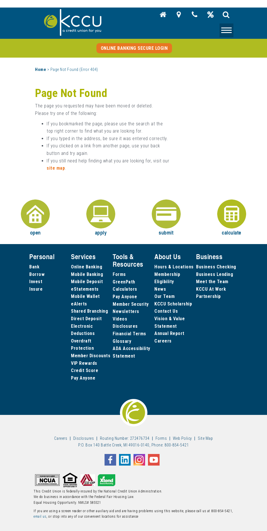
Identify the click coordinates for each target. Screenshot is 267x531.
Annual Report (169, 333)
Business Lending (214, 274)
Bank (34, 267)
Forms (119, 274)
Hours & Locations (174, 267)
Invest (35, 281)
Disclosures (125, 326)
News (160, 289)
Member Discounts (90, 355)
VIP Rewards (84, 363)
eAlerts (79, 304)
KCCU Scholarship (173, 304)
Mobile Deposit (87, 281)
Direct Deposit (86, 318)
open (35, 217)
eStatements (85, 289)
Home (40, 69)
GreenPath (124, 282)
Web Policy (182, 438)
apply (100, 217)
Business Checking (216, 267)
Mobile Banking (87, 274)
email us (40, 516)
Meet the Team (212, 281)
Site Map (205, 438)
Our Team (164, 296)
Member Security (131, 304)
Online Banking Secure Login (134, 48)
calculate (231, 217)
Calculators (125, 289)
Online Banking (86, 267)
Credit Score (84, 370)
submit (166, 217)
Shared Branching (89, 311)
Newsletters (126, 311)
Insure (36, 289)
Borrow (37, 274)
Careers (163, 341)
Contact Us (166, 311)
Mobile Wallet (85, 296)
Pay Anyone (83, 378)
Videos (120, 319)
